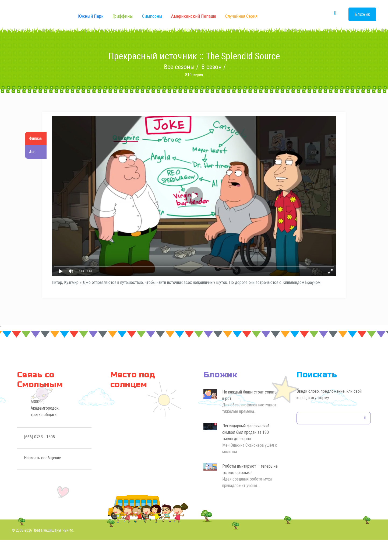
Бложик (362, 14)
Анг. (31, 151)
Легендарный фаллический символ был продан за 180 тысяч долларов (245, 437)
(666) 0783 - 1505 (39, 442)
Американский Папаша (193, 16)
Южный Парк (91, 16)
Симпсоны (152, 16)
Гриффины (122, 16)
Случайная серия (241, 16)
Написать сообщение (42, 462)
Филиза (34, 138)
